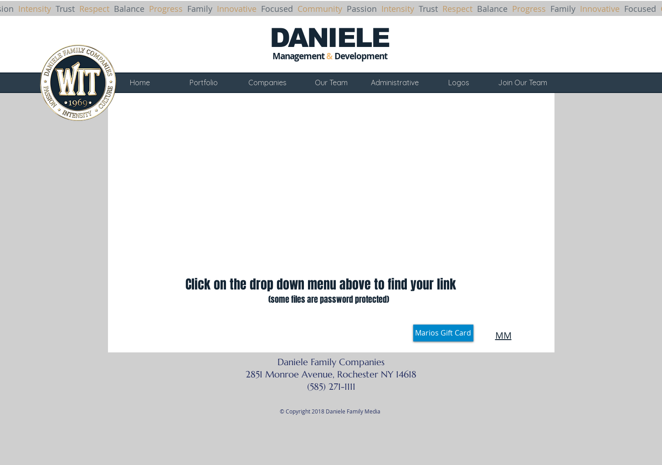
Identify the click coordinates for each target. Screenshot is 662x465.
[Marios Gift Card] (443, 333)
